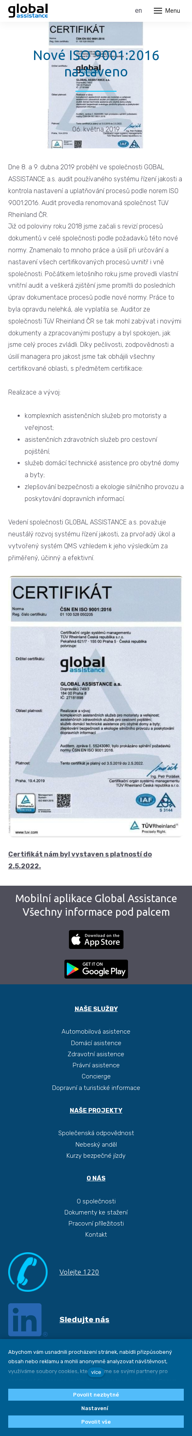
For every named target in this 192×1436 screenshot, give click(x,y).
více (96, 1372)
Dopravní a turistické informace (96, 1088)
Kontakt (96, 1234)
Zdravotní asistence (96, 1054)
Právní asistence (96, 1065)
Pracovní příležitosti (96, 1223)
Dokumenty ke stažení (96, 1212)
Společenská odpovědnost (96, 1133)
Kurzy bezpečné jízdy (96, 1155)
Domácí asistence (96, 1043)
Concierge (96, 1076)
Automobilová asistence (96, 1031)
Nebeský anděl (96, 1144)
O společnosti (96, 1201)
